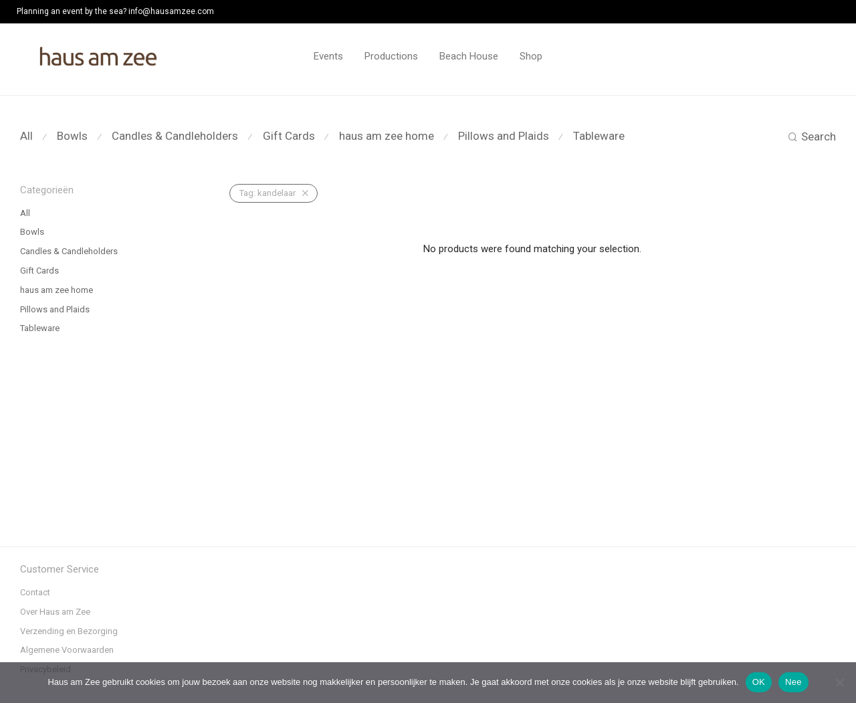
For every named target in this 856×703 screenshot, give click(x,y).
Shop (531, 56)
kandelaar (267, 193)
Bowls (72, 135)
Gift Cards (289, 135)
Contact (35, 592)
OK (758, 682)
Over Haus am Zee (55, 612)
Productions (391, 56)
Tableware (599, 135)
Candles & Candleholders (175, 135)
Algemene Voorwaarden (67, 650)
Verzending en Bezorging (69, 631)
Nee (793, 682)
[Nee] (839, 682)
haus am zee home (386, 135)
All (26, 135)
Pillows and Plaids (503, 135)
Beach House (468, 56)
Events (328, 56)
